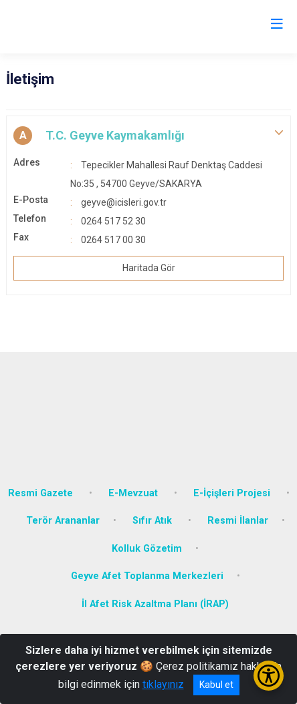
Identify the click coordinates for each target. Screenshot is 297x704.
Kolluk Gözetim (147, 548)
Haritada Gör (148, 267)
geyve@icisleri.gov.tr (124, 202)
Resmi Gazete (42, 493)
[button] (148, 135)
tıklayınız (163, 684)
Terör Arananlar (63, 520)
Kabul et (216, 684)
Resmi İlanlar (237, 520)
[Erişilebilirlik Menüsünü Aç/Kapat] (269, 676)
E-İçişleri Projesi (233, 493)
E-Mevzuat (134, 493)
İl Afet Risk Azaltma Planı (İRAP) (155, 604)
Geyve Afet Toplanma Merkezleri (147, 576)
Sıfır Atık (153, 520)
